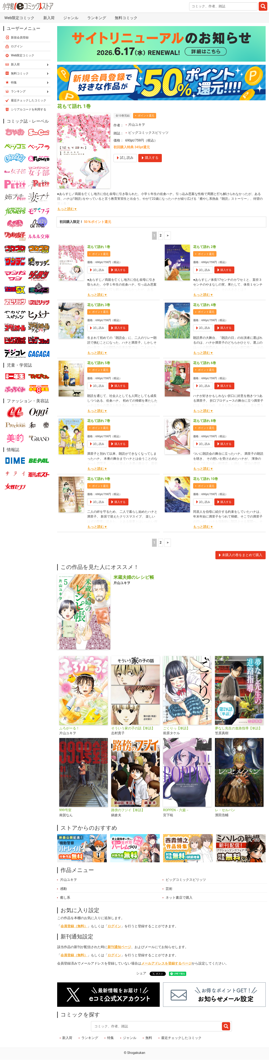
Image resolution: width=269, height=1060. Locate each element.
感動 (63, 889)
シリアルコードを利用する (28, 109)
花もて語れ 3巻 (98, 305)
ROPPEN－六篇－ (176, 810)
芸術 (169, 889)
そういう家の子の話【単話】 (133, 728)
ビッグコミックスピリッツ (148, 133)
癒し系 (65, 898)
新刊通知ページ (119, 947)
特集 (110, 1038)
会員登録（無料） (74, 926)
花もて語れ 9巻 (98, 479)
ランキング (96, 18)
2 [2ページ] (161, 235)
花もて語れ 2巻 (204, 247)
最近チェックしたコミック (181, 1038)
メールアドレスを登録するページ (166, 963)
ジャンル (70, 18)
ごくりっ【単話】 (176, 728)
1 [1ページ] (154, 235)
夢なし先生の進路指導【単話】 (238, 728)
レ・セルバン (225, 810)
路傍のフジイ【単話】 (128, 810)
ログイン (114, 926)
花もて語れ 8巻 (204, 421)
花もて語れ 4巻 (204, 305)
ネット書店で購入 (179, 898)
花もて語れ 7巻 (98, 421)
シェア (141, 973)
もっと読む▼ (67, 209)
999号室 (65, 810)
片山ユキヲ (136, 125)
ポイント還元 (146, 115)
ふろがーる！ (69, 728)
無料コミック (126, 18)
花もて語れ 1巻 (98, 247)
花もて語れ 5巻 (98, 363)
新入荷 (49, 18)
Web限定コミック (19, 18)
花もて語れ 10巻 (205, 479)
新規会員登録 (20, 37)
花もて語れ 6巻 (204, 363)
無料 (148, 1038)
